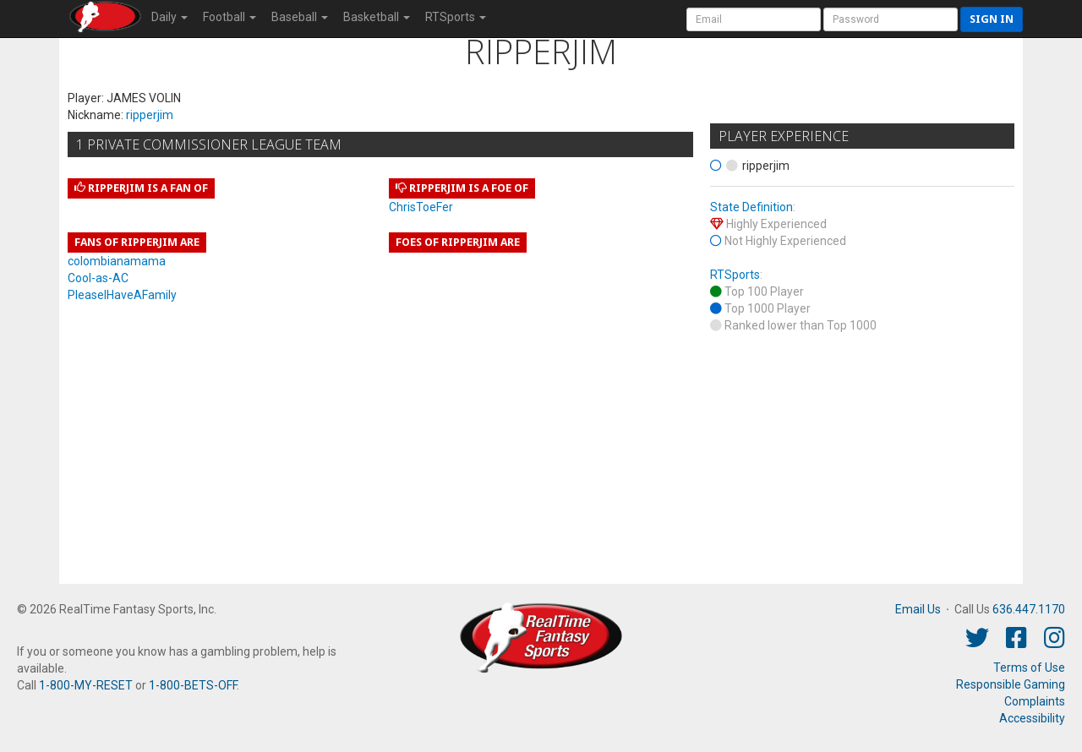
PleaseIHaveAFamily (122, 295)
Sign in (992, 19)
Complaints (1034, 701)
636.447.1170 (1028, 609)
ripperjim (149, 115)
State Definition (751, 207)
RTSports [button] (455, 17)
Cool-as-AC (98, 278)
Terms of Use (1029, 667)
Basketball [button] (376, 17)
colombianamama (117, 261)
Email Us (918, 609)
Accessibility (1032, 718)
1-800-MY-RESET (86, 685)
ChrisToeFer (421, 207)
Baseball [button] (299, 17)
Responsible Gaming (1010, 684)
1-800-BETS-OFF (193, 685)
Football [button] (229, 17)
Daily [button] (169, 17)
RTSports (735, 274)
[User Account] (753, 19)
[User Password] (890, 19)
